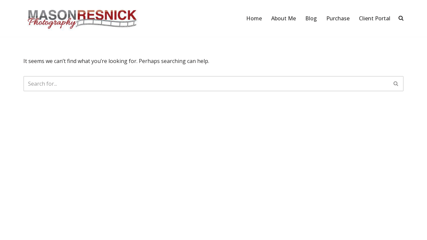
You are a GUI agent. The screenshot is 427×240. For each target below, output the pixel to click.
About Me (283, 18)
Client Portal (374, 18)
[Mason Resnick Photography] (81, 18)
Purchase (338, 18)
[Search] (206, 83)
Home (254, 18)
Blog (311, 18)
